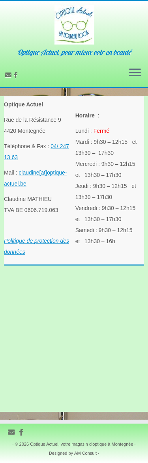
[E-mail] (9, 75)
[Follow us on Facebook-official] (17, 75)
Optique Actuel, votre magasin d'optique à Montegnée (81, 444)
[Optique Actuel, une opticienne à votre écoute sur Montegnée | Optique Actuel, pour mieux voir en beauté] (74, 25)
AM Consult (85, 453)
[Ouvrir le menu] (135, 73)
